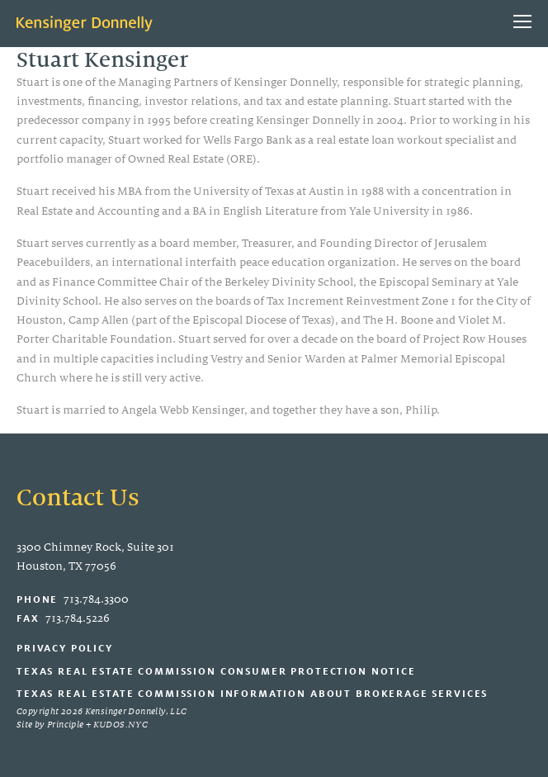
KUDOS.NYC (120, 724)
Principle (65, 724)
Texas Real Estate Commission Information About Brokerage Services (252, 693)
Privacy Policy (65, 648)
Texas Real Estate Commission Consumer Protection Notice (216, 671)
